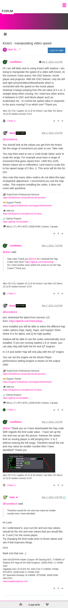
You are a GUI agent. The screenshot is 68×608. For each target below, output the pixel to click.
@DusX (32, 255)
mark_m (14, 493)
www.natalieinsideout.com (15, 577)
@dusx (7, 248)
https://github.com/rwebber (15, 218)
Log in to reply (56, 46)
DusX (12, 129)
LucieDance (16, 58)
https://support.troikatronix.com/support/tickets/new (27, 202)
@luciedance (10, 135)
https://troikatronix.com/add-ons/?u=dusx (22, 210)
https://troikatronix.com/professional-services (24, 194)
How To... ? (14, 45)
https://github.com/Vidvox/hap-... (40, 258)
